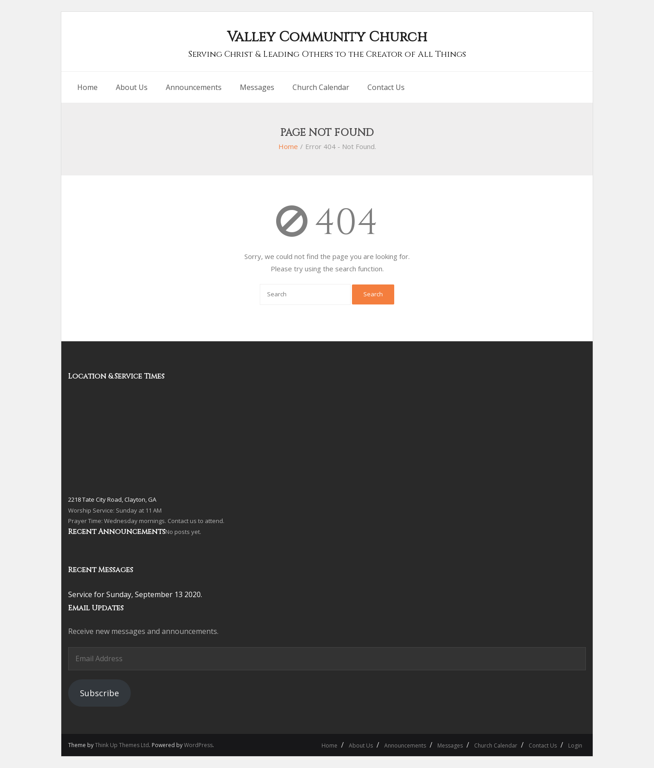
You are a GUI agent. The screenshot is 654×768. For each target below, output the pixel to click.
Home (288, 146)
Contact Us (543, 745)
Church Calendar (495, 745)
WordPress (198, 745)
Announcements (405, 745)
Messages (450, 745)
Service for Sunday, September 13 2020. (135, 594)
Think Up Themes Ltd (122, 745)
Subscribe (99, 693)
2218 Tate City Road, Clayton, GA (112, 499)
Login (575, 745)
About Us (361, 745)
